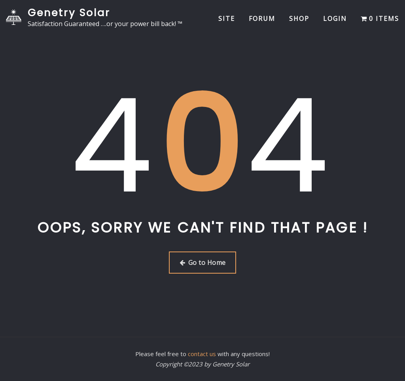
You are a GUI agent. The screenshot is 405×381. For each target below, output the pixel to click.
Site (226, 18)
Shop (299, 18)
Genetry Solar (69, 13)
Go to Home (203, 262)
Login (335, 18)
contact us (202, 354)
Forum (262, 18)
